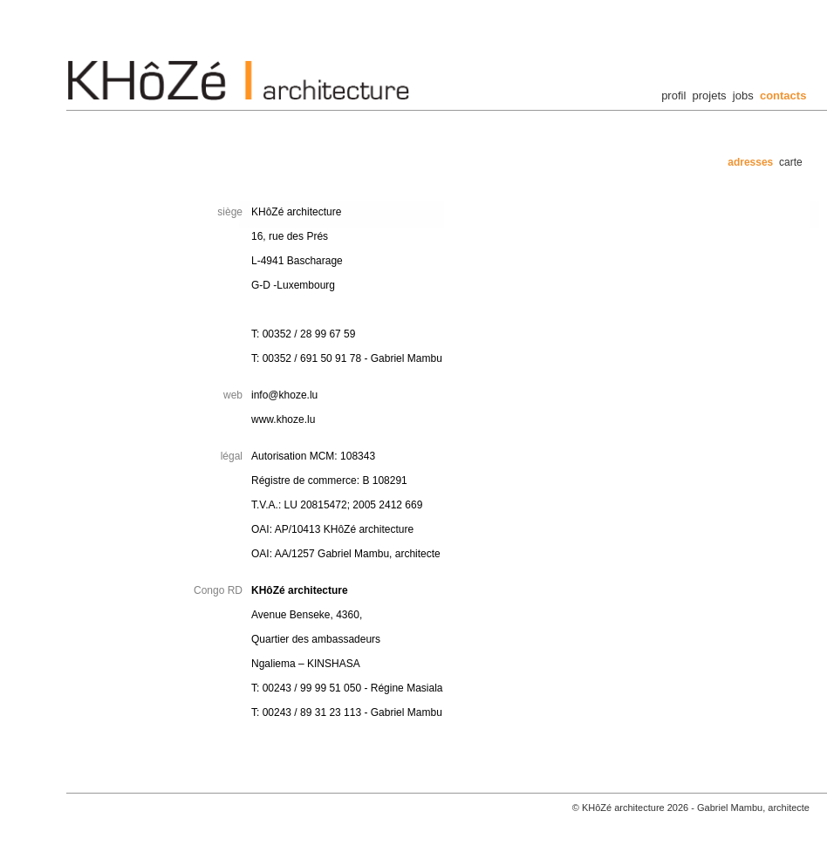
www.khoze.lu (283, 419)
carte (791, 162)
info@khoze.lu (284, 395)
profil (673, 95)
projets (710, 95)
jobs (743, 95)
